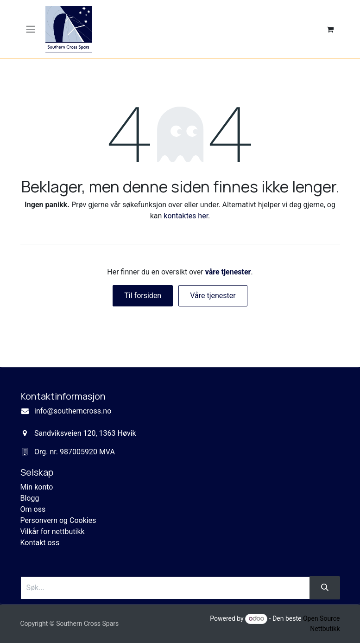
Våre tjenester (213, 295)
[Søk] (324, 587)
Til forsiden (142, 295)
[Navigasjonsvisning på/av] (30, 29)
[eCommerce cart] (330, 29)
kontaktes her (186, 215)
